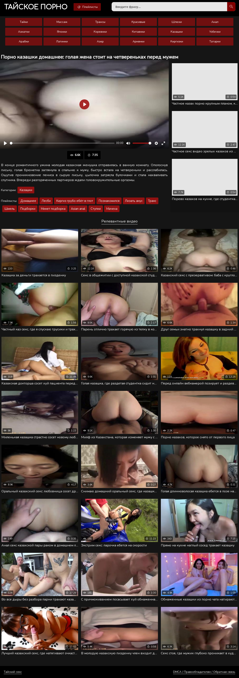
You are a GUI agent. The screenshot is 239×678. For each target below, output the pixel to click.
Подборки (27, 209)
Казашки (177, 32)
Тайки (24, 22)
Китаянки (138, 32)
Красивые (138, 22)
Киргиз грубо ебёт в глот (74, 201)
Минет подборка (53, 209)
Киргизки (176, 41)
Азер (100, 41)
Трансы (100, 22)
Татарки (215, 41)
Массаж (62, 22)
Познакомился (109, 201)
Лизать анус (134, 201)
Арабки (24, 41)
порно (35, 7)
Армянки (138, 41)
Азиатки (24, 32)
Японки (62, 32)
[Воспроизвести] (5, 143)
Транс (152, 201)
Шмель (9, 209)
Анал (214, 22)
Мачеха (111, 209)
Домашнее (28, 201)
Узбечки (215, 32)
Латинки (62, 41)
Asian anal (78, 209)
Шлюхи (177, 22)
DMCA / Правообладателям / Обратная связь (204, 672)
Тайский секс (13, 672)
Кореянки (100, 32)
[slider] (62, 143)
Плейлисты (87, 7)
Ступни (96, 209)
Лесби (46, 201)
